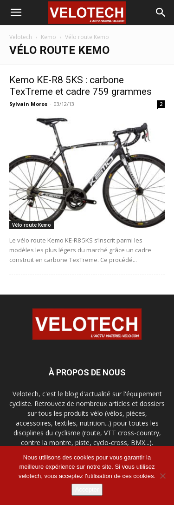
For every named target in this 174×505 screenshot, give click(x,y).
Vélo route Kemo (31, 225)
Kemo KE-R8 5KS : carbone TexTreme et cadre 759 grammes (80, 85)
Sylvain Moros (28, 103)
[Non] (162, 475)
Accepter (87, 489)
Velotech (20, 37)
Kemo (48, 37)
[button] (16, 12)
